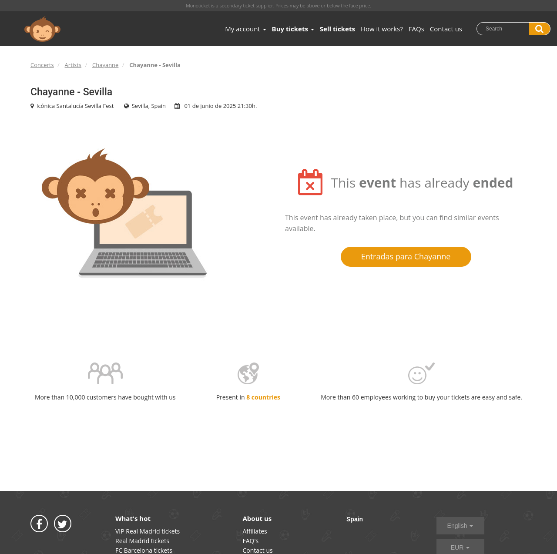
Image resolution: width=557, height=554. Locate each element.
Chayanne (105, 65)
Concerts (42, 65)
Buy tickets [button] (293, 28)
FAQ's (251, 541)
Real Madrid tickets (142, 541)
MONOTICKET (42, 29)
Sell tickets (337, 28)
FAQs (416, 28)
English (460, 525)
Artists (73, 65)
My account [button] (245, 28)
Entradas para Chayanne (406, 256)
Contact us (446, 28)
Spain (354, 519)
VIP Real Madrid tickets (147, 531)
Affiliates (255, 531)
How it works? (382, 28)
